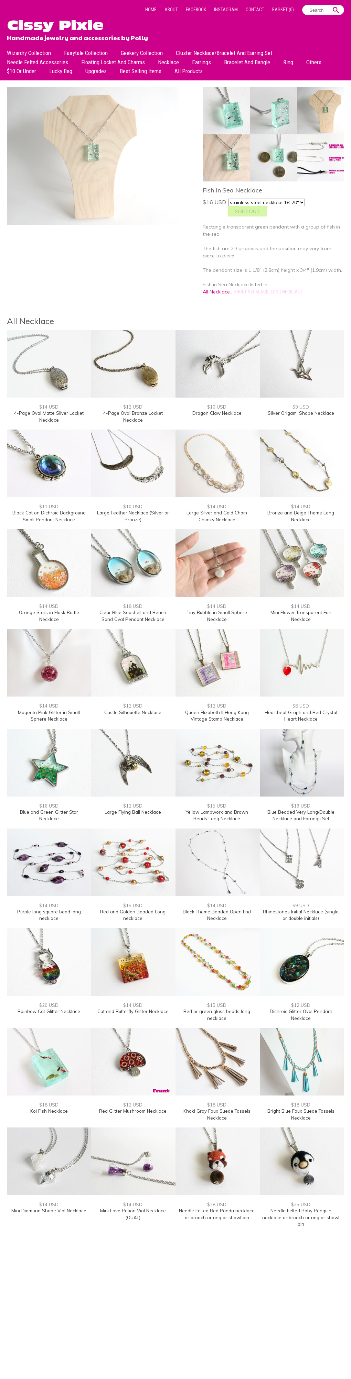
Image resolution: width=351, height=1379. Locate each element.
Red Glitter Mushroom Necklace (133, 1111)
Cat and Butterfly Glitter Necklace (133, 1011)
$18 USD (132, 606)
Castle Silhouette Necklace (132, 712)
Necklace (168, 62)
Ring (288, 62)
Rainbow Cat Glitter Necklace (49, 1011)
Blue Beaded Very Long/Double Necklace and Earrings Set (300, 815)
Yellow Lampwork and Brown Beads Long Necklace (216, 815)
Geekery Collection (142, 52)
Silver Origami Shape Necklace (301, 413)
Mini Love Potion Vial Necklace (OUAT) (133, 1214)
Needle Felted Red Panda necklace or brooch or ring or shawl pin (217, 1214)
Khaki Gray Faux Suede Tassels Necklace (217, 1114)
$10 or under (21, 71)
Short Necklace (251, 291)
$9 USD (300, 407)
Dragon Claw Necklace (217, 413)
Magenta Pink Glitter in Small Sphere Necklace (49, 716)
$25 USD (300, 1204)
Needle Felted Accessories (37, 62)
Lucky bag (60, 71)
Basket (283, 9)
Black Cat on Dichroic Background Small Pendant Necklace (49, 516)
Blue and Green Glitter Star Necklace (49, 815)
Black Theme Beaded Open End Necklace (217, 915)
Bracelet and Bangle (247, 62)
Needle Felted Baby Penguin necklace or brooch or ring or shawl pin (300, 1217)
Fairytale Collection (86, 52)
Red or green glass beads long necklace (216, 1015)
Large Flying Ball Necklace (133, 812)
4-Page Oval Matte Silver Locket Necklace (49, 416)
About (171, 9)
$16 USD (48, 806)
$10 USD (216, 407)
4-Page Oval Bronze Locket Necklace (133, 416)
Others (313, 62)
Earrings (201, 62)
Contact (255, 9)
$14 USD (48, 407)
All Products (188, 71)
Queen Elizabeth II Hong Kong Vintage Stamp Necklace (217, 716)
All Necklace (216, 292)
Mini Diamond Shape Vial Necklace (48, 1210)
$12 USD (132, 407)
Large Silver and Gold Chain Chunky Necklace (217, 516)
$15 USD (216, 806)
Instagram (226, 9)
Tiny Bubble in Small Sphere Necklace (217, 616)
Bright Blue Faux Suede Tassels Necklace (300, 1114)
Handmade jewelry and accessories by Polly (77, 37)
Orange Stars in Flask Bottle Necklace (49, 616)
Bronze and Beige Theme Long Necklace (300, 516)
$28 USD (216, 1204)
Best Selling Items (140, 71)
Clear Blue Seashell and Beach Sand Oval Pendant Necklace (132, 616)
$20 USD (48, 1005)
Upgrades (96, 71)
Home (151, 9)
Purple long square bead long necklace (49, 915)
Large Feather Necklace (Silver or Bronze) (133, 516)
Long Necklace (287, 291)
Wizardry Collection (29, 52)
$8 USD (300, 706)
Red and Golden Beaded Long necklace (133, 915)
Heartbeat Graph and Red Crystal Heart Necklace (301, 716)
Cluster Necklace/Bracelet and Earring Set (224, 52)
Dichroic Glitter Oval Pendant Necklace (301, 1015)
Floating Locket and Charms (113, 62)
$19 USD (300, 806)
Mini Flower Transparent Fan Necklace (300, 616)
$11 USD (48, 506)
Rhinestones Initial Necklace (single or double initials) (301, 915)
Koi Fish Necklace (49, 1111)
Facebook (196, 9)
